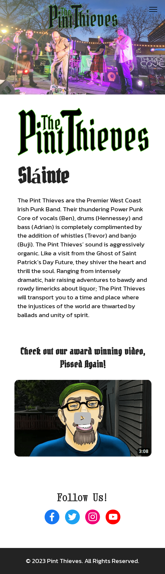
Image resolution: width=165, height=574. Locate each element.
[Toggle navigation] (153, 9)
